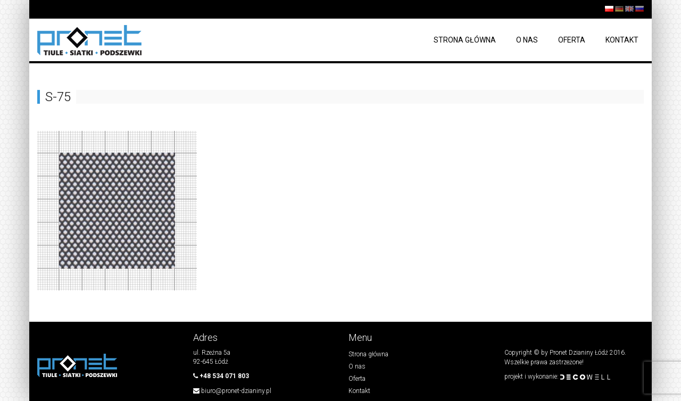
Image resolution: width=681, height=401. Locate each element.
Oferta (571, 40)
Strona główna (465, 40)
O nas (527, 40)
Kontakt (621, 40)
